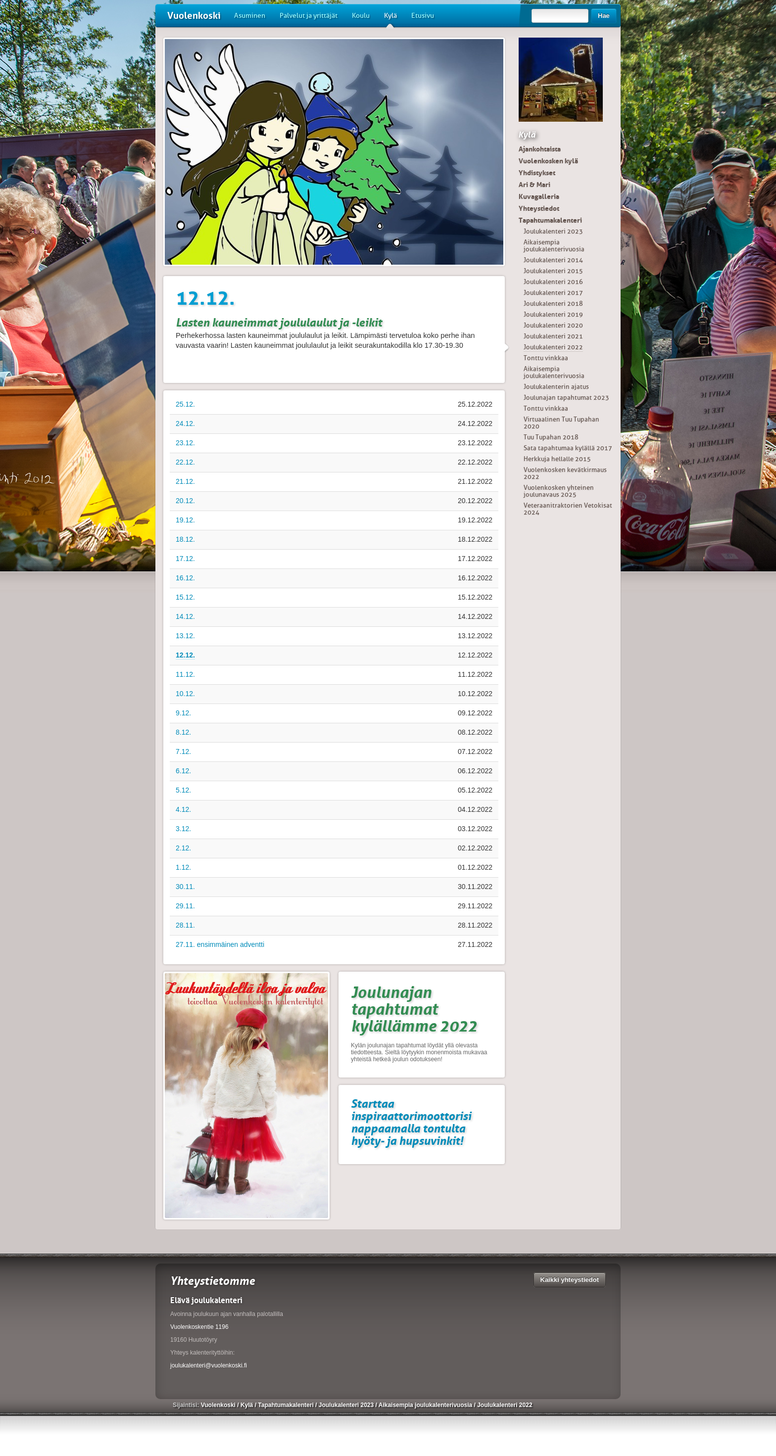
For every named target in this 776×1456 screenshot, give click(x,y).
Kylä (390, 19)
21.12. (185, 481)
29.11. (185, 906)
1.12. (183, 867)
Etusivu (422, 15)
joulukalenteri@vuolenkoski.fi (208, 1365)
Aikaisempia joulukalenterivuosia (554, 245)
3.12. (183, 829)
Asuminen (249, 15)
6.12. (183, 771)
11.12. (185, 674)
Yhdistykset (537, 172)
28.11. (185, 925)
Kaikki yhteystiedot (569, 1279)
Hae (604, 15)
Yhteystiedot (539, 208)
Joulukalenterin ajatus (556, 386)
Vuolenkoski (194, 15)
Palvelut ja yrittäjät (309, 15)
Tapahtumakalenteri (550, 220)
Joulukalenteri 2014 (553, 260)
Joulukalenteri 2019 (553, 314)
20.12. (185, 501)
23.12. (185, 443)
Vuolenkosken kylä (548, 160)
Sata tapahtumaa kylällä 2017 (568, 448)
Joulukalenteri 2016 (553, 282)
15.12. (185, 597)
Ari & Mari (534, 184)
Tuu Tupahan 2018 (551, 437)
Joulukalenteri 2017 (553, 292)
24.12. (185, 423)
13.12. (185, 636)
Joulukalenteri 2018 (553, 303)
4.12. (183, 809)
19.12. (185, 520)
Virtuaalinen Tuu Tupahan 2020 (561, 422)
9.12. (183, 713)
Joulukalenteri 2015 (553, 271)
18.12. (185, 539)
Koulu (361, 15)
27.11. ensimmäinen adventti (220, 944)
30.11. (185, 887)
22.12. (185, 462)
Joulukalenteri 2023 (553, 231)
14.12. (185, 616)
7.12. (183, 751)
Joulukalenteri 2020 (553, 325)
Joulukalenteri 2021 (553, 336)
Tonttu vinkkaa (546, 358)
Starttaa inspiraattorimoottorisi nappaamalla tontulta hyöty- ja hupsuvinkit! (411, 1122)
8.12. (183, 732)
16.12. (185, 578)
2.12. (183, 848)
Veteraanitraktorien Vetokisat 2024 (568, 509)
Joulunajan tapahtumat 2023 (566, 397)
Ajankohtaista (540, 148)
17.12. (185, 559)
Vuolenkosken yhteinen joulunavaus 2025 (559, 491)
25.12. (185, 404)
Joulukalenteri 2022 (553, 347)
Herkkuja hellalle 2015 (557, 459)
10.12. (185, 694)
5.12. (183, 790)
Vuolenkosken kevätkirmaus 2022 (565, 473)
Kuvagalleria (539, 196)
